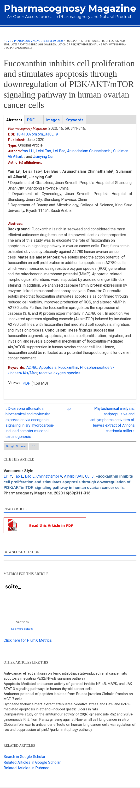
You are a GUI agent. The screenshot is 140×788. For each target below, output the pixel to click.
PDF (26, 383)
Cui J (89, 476)
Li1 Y (8, 476)
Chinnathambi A (49, 476)
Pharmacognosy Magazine (70, 8)
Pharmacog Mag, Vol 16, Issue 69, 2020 (38, 41)
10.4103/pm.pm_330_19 (37, 134)
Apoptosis (48, 367)
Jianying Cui (43, 156)
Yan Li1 (28, 151)
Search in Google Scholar (24, 756)
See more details (22, 628)
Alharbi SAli (73, 476)
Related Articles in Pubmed (26, 768)
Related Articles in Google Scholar (32, 762)
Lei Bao (59, 151)
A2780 (31, 367)
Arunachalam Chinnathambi (89, 151)
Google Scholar (16, 446)
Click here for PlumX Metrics (28, 640)
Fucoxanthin (68, 367)
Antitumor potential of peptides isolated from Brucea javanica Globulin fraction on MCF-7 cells (68, 696)
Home (7, 41)
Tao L (18, 476)
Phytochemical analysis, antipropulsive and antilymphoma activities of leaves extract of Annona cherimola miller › (112, 419)
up (69, 408)
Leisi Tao (43, 151)
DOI (34, 446)
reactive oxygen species (59, 373)
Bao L (30, 476)
